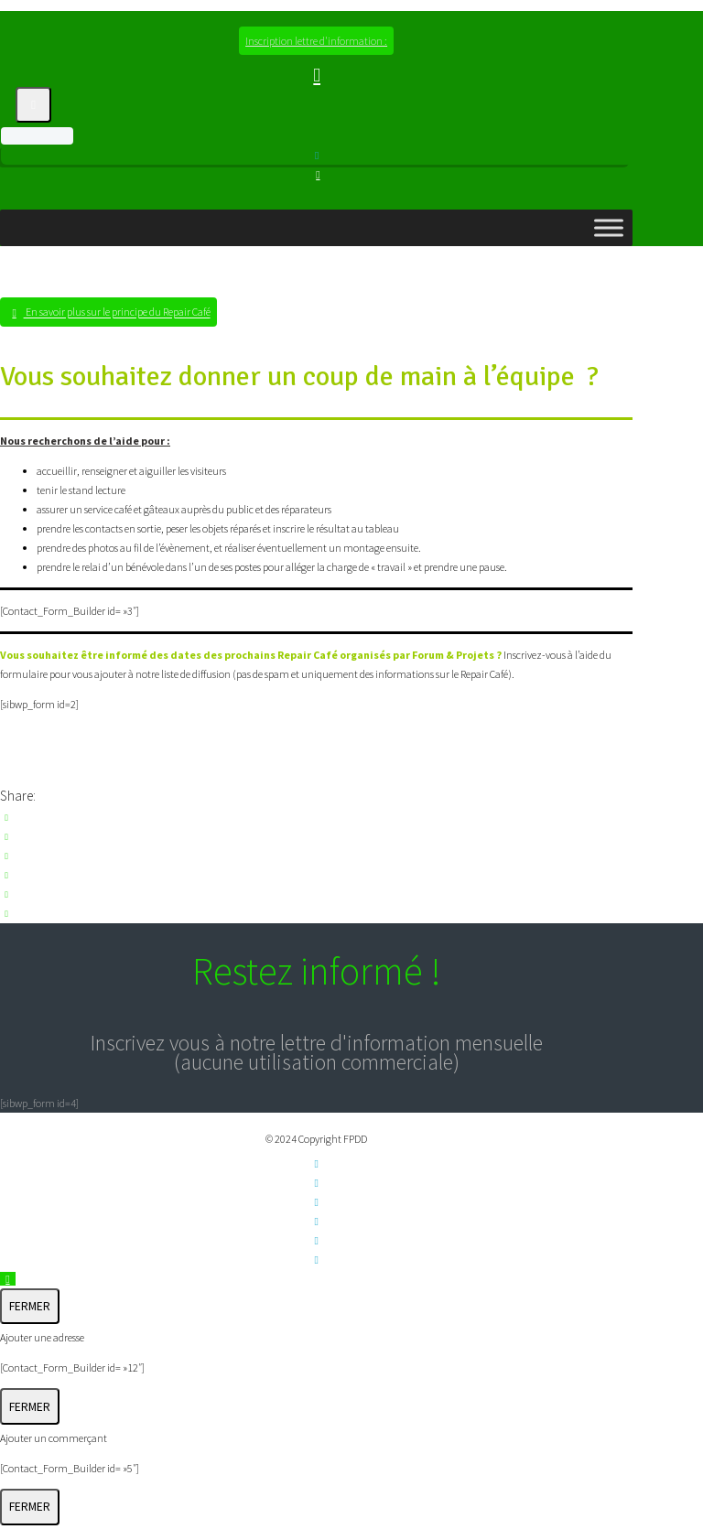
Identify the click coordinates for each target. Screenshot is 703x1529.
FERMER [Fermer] (29, 1306)
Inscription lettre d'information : (316, 41)
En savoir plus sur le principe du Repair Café (117, 312)
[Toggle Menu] (608, 227)
